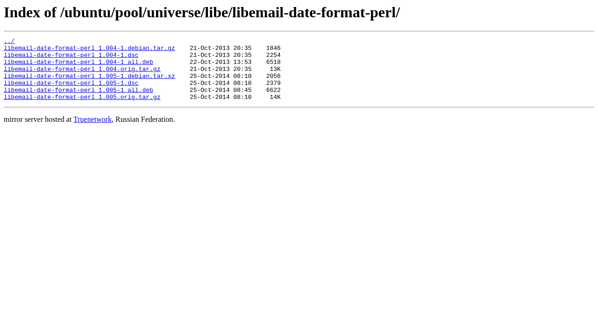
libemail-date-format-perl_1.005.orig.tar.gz (82, 109)
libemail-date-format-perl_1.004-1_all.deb (78, 67)
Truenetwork (92, 132)
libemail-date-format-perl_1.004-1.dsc (71, 59)
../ (9, 42)
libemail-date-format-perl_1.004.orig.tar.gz (82, 75)
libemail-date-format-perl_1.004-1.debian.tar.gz (89, 50)
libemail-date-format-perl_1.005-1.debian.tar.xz (89, 84)
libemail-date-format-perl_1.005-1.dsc (71, 92)
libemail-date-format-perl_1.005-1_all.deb (78, 101)
